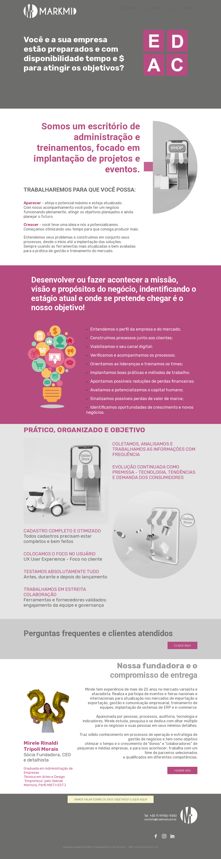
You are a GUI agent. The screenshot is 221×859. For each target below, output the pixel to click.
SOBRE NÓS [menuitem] (154, 8)
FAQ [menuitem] (171, 8)
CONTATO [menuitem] (187, 8)
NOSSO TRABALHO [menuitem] (128, 8)
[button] (182, 645)
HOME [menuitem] (105, 8)
